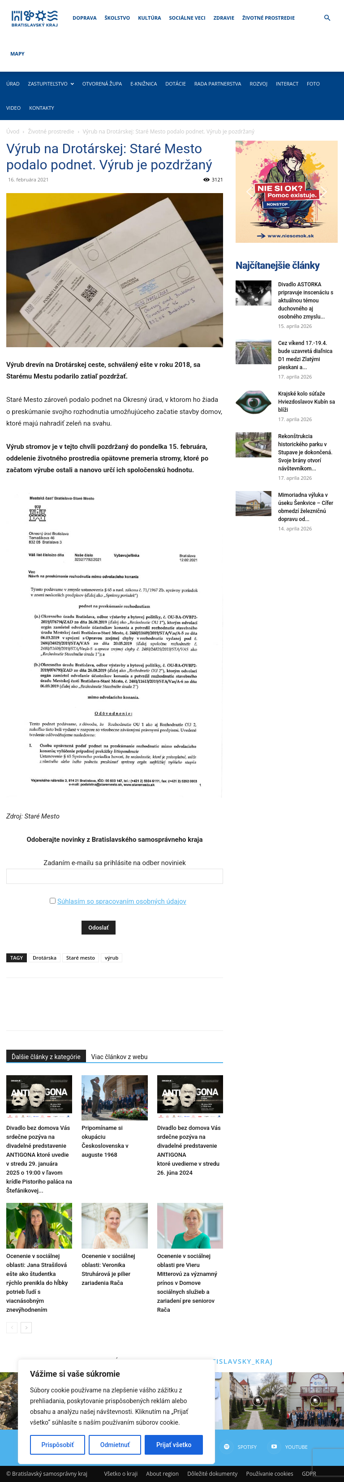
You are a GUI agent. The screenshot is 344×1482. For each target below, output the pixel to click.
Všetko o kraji (121, 1474)
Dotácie (175, 83)
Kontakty (41, 107)
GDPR (309, 1474)
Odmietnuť (115, 1444)
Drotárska (44, 957)
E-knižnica (143, 83)
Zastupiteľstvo (51, 83)
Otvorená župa (102, 83)
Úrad (13, 83)
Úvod (12, 131)
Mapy (17, 53)
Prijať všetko (173, 1444)
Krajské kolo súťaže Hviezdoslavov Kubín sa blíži (306, 402)
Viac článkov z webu (119, 1056)
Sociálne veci (187, 17)
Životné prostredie (268, 17)
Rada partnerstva (217, 83)
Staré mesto (80, 957)
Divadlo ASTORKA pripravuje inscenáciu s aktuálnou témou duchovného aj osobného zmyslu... (305, 300)
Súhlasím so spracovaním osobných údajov (121, 901)
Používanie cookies (269, 1474)
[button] (327, 18)
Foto (313, 83)
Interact (287, 83)
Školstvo (117, 17)
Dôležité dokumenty (212, 1474)
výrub (111, 957)
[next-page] (26, 1327)
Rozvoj (258, 83)
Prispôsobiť (58, 1444)
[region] (116, 1411)
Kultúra (149, 17)
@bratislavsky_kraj (231, 1361)
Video (13, 107)
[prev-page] (11, 1327)
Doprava (84, 17)
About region (162, 1474)
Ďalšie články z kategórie (46, 1056)
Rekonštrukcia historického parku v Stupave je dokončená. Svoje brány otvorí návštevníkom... (305, 452)
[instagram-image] (258, 1401)
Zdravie (224, 17)
